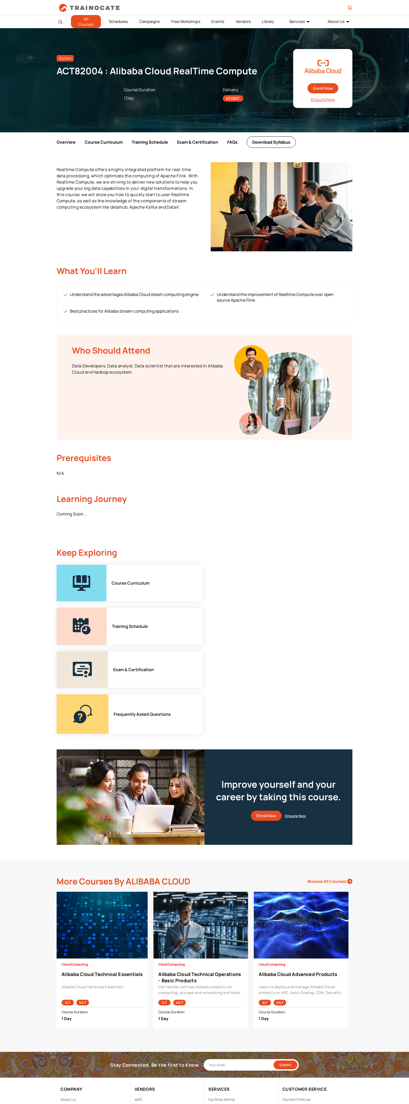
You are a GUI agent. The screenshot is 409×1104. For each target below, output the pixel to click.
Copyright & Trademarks (302, 1029)
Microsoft (143, 1045)
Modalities (217, 1021)
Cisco (139, 1021)
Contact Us (70, 1029)
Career (66, 1021)
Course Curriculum (104, 142)
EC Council (144, 1029)
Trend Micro (144, 1069)
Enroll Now (323, 88)
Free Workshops (185, 21)
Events (218, 21)
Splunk (140, 1061)
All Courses (86, 21)
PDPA (286, 1021)
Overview (66, 142)
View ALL (142, 1078)
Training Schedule (150, 142)
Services (297, 21)
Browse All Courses (330, 795)
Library (268, 21)
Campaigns (149, 21)
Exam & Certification (197, 142)
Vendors (243, 21)
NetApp (141, 1053)
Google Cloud (146, 1037)
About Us (336, 21)
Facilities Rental (221, 1013)
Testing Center (220, 1037)
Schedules (118, 21)
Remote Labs (219, 1029)
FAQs (232, 142)
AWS (138, 1013)
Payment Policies (296, 1013)
